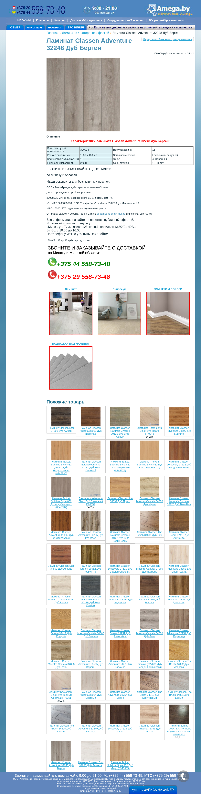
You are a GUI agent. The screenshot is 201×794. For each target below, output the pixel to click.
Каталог (59, 20)
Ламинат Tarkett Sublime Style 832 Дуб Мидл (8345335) (120, 765)
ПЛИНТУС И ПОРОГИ (168, 311)
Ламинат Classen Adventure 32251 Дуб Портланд (179, 633)
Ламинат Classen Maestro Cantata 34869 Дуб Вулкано (149, 568)
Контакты (42, 20)
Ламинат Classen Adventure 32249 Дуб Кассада (90, 728)
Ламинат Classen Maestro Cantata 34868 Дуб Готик (61, 664)
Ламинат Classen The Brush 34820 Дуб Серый (61, 728)
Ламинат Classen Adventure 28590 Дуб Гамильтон (179, 430)
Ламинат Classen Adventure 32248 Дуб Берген (61, 765)
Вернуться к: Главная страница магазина (167, 39)
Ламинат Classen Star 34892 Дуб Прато (120, 500)
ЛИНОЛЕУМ (34, 27)
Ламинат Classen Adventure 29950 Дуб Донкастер (179, 599)
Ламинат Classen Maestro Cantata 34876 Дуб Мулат (149, 501)
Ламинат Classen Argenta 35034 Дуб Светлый (91, 694)
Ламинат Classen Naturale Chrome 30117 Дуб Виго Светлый (91, 466)
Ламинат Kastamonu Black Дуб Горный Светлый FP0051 (61, 694)
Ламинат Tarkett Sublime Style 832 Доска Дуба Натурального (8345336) (61, 467)
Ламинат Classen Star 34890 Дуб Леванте (90, 764)
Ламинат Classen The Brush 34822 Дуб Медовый (179, 664)
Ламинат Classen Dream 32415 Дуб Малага (149, 599)
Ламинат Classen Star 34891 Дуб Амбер (61, 429)
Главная (52, 33)
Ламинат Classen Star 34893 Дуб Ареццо (61, 567)
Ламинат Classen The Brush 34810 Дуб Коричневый (149, 694)
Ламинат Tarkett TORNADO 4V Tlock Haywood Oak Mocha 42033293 (179, 730)
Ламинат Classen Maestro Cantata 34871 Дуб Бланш (61, 599)
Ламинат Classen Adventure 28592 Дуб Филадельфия (61, 535)
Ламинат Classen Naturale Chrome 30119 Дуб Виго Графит (91, 601)
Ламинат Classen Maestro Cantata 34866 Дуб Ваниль (90, 633)
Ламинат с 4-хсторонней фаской (85, 33)
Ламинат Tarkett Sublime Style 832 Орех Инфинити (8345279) (120, 466)
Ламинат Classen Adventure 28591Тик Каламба (120, 664)
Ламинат (70, 311)
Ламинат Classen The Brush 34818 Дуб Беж (149, 533)
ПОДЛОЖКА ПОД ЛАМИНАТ (70, 366)
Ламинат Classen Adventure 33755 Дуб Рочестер (90, 535)
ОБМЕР (15, 27)
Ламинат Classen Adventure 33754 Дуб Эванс (120, 694)
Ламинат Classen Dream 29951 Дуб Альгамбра (120, 633)
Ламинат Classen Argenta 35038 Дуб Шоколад (91, 430)
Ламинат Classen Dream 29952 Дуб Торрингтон (90, 568)
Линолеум (119, 311)
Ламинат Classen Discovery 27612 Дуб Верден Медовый (179, 464)
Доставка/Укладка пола (86, 20)
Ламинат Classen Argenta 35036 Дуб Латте (150, 728)
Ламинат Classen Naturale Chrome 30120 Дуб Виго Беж (179, 501)
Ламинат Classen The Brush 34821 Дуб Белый (179, 694)
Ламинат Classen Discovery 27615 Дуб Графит (120, 728)
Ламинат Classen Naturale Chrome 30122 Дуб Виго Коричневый (120, 536)
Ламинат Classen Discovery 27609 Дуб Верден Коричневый (149, 664)
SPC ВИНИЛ (76, 27)
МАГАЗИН (24, 20)
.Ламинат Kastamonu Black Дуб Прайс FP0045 (149, 430)
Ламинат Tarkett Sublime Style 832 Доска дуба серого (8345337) (61, 503)
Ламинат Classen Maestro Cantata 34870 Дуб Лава (149, 633)
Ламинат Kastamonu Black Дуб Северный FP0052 (91, 501)
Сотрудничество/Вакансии (125, 20)
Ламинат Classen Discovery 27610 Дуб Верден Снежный (120, 568)
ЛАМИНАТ (54, 27)
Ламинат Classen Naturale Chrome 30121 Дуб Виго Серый (120, 432)
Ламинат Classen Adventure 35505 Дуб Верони (90, 664)
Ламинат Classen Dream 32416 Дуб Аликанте (179, 535)
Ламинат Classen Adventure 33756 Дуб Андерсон (120, 599)
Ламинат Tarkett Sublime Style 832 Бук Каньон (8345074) (149, 464)
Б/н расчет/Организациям (166, 20)
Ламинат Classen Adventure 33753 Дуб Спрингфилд (179, 568)
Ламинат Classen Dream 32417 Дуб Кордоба (61, 633)
